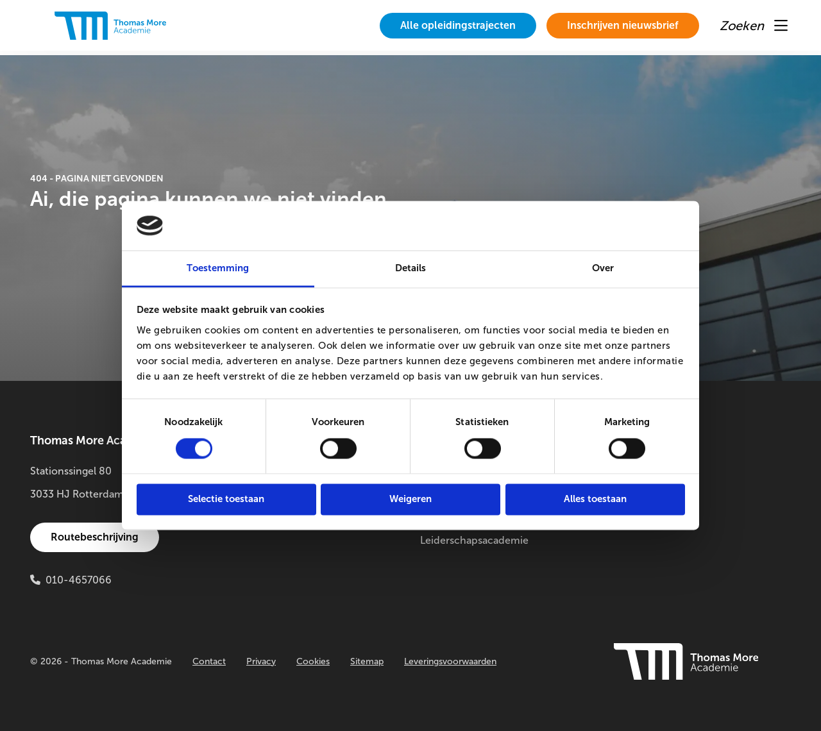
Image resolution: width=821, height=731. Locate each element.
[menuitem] (458, 25)
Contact (209, 661)
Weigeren (410, 499)
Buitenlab (638, 494)
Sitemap (367, 661)
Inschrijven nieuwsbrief (623, 25)
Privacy (261, 661)
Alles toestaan (595, 499)
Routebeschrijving (95, 537)
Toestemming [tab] (218, 268)
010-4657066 (79, 580)
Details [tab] (411, 268)
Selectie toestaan (226, 499)
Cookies (313, 661)
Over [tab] (603, 268)
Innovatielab (644, 517)
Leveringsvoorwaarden (450, 661)
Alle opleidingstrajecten (458, 25)
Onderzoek (641, 471)
